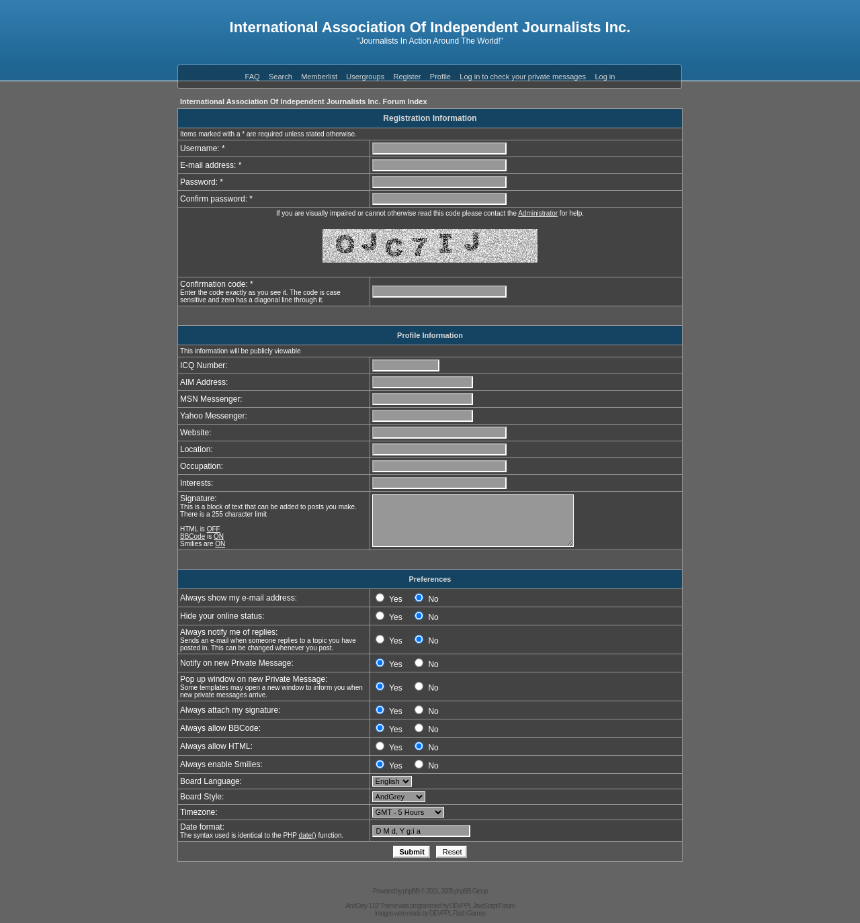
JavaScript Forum (494, 906)
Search (280, 77)
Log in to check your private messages (523, 77)
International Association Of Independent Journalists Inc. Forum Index (303, 101)
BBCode (192, 536)
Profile (440, 77)
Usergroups (365, 77)
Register (407, 77)
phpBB (410, 891)
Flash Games (469, 913)
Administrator (538, 213)
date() (307, 835)
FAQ (252, 77)
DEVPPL (460, 906)
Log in (605, 77)
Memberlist (319, 77)
